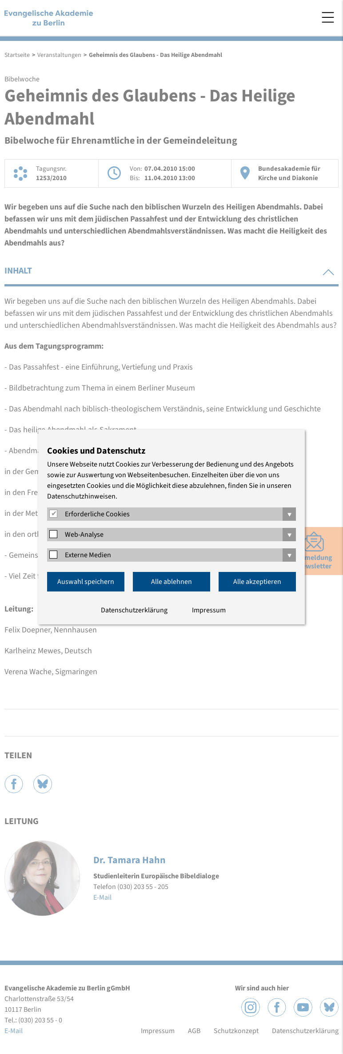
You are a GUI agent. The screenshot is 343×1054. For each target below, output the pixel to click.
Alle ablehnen (171, 582)
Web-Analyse (84, 534)
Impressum (209, 610)
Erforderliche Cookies (97, 514)
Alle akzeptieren (257, 582)
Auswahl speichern (85, 582)
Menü (328, 17)
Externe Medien (88, 555)
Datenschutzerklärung (134, 610)
